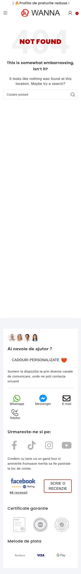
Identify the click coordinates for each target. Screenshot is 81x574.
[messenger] (43, 398)
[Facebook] (14, 445)
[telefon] (15, 412)
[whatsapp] (17, 398)
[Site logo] (40, 12)
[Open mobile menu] (5, 13)
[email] (67, 398)
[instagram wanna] (49, 445)
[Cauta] (40, 94)
